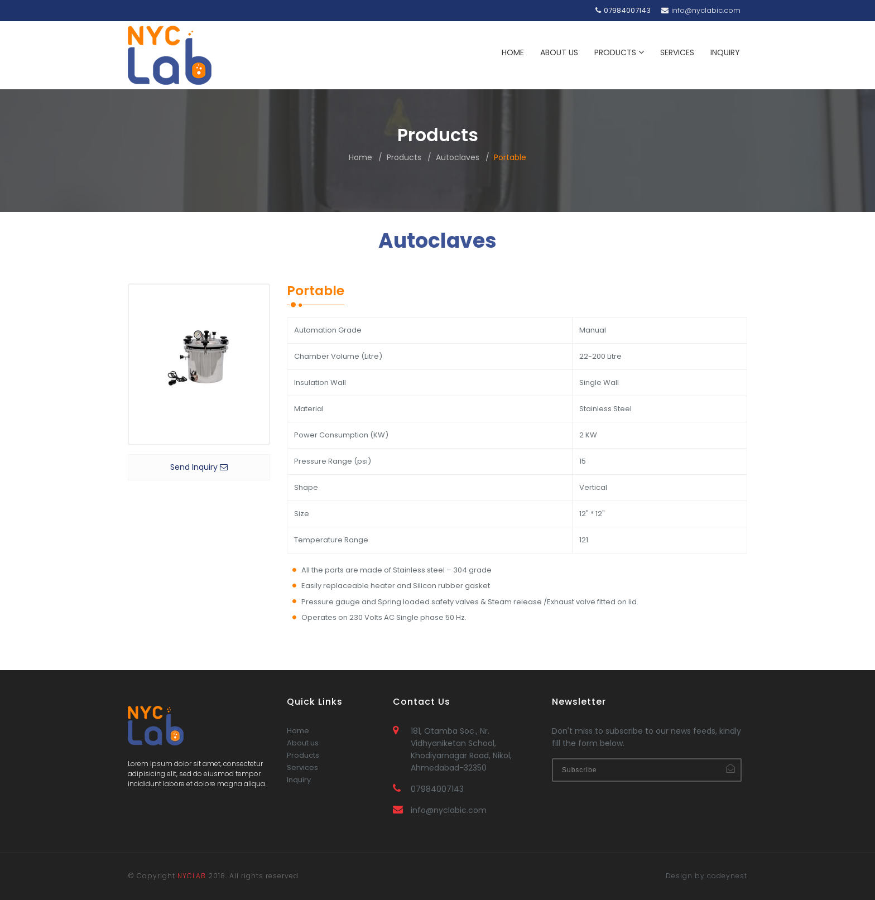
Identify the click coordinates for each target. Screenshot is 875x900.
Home (360, 157)
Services (302, 783)
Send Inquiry (199, 467)
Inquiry (299, 796)
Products (404, 157)
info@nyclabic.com (701, 10)
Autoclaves (457, 157)
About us (303, 759)
